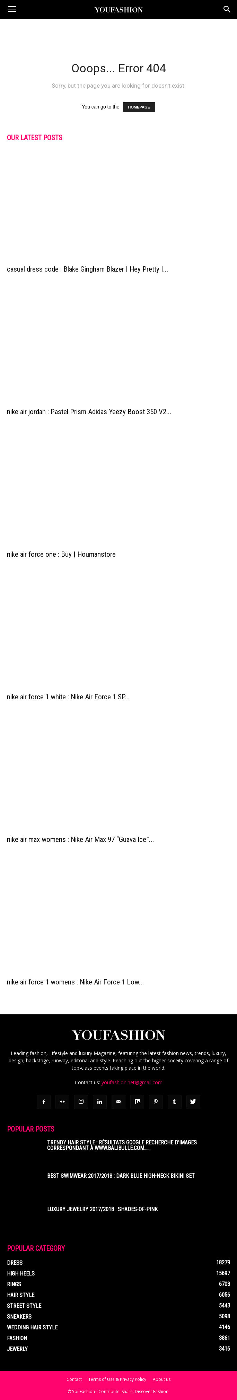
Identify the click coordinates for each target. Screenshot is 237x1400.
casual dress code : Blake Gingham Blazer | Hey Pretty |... (87, 269)
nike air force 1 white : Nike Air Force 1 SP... (68, 697)
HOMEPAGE (139, 107)
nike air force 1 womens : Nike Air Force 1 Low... (75, 982)
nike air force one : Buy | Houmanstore (61, 554)
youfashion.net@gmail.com (132, 1082)
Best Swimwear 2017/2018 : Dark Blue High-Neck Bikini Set (121, 1176)
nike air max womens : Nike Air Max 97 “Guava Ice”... (80, 839)
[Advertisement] (118, 31)
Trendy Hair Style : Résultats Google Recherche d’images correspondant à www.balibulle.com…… (122, 1145)
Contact (74, 1379)
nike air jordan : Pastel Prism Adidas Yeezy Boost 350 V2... (89, 412)
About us (161, 1379)
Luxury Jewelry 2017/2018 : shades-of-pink (102, 1209)
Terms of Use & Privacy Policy (117, 1379)
